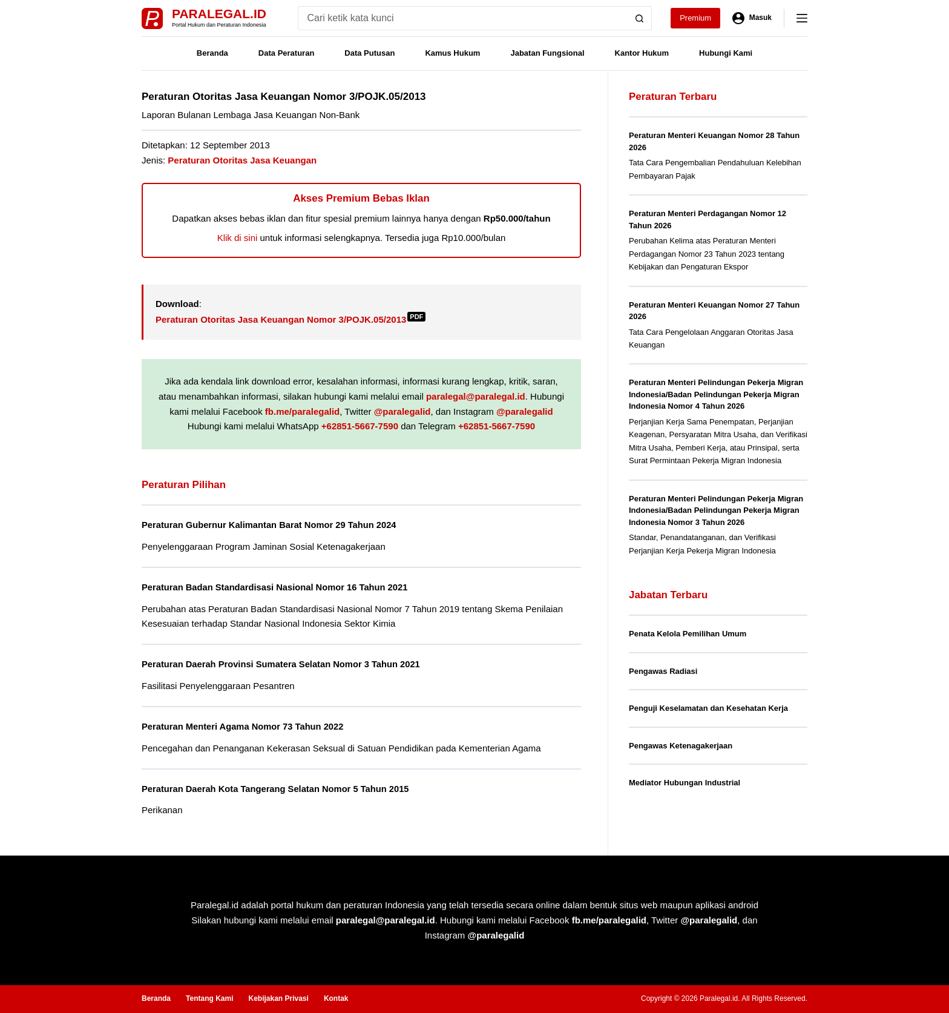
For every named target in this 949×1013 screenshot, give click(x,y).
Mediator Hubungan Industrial (684, 782)
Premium (695, 17)
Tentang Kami (209, 998)
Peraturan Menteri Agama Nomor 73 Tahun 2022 (251, 726)
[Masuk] (752, 18)
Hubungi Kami (725, 53)
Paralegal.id (219, 14)
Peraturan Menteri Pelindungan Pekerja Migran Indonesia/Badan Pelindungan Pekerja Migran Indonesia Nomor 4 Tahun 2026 (716, 394)
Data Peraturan (286, 53)
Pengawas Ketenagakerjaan (680, 745)
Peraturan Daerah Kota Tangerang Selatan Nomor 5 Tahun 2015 (287, 789)
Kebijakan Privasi (278, 998)
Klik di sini (237, 238)
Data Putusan (369, 53)
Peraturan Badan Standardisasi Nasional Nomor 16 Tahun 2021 (286, 587)
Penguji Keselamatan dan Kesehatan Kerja (708, 708)
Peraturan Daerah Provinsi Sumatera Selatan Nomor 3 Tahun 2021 (292, 664)
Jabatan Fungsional (547, 53)
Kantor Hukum (642, 53)
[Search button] (640, 18)
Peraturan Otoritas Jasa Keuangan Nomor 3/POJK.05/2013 (290, 319)
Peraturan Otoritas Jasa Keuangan (242, 160)
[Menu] (801, 18)
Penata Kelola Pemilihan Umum (687, 633)
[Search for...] (463, 18)
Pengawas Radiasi (663, 671)
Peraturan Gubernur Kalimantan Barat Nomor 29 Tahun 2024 (280, 525)
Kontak (336, 998)
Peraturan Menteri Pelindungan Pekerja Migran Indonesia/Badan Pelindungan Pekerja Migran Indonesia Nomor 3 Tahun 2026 (716, 510)
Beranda (212, 53)
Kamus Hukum (452, 53)
